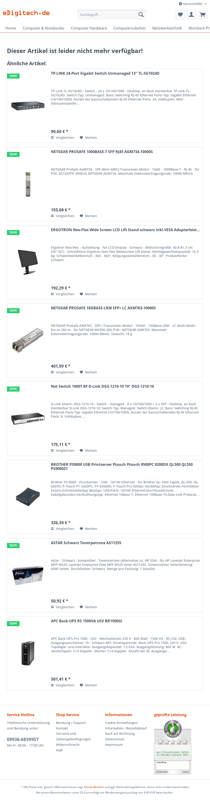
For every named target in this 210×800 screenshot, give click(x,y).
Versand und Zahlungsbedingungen (73, 736)
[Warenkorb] (202, 14)
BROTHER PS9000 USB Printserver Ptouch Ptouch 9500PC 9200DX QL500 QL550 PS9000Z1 (122, 466)
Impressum (114, 744)
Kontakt (62, 728)
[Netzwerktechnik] (167, 28)
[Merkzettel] (180, 14)
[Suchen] (141, 14)
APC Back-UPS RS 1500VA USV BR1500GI (86, 621)
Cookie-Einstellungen (121, 722)
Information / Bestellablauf (126, 728)
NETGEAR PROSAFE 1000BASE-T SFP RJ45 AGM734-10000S (102, 152)
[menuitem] (112, 17)
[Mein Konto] (191, 14)
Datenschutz (114, 739)
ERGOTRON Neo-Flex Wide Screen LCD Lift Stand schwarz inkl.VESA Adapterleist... (125, 230)
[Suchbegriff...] (112, 14)
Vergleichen (62, 137)
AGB (59, 750)
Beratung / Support (71, 722)
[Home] (10, 28)
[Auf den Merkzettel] (88, 137)
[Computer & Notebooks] (43, 28)
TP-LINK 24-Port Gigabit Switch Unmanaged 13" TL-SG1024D (105, 73)
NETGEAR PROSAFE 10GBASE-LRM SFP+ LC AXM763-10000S (103, 308)
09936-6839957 (23, 739)
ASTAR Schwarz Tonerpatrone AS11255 (86, 543)
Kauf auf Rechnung (120, 733)
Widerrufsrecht (68, 744)
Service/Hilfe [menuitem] (191, 4)
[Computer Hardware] (89, 28)
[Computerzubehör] (129, 28)
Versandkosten (94, 787)
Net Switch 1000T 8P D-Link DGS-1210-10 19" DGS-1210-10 (102, 386)
